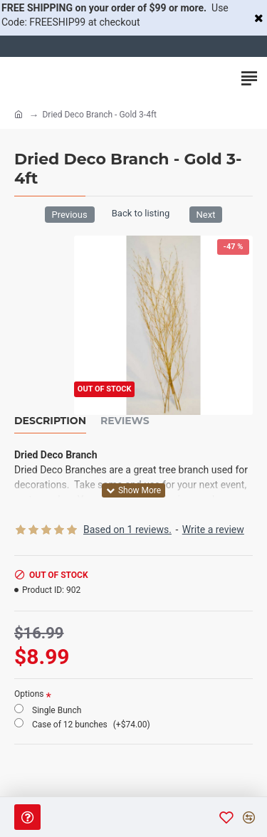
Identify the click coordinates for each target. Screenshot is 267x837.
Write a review (213, 529)
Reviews (125, 421)
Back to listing (140, 213)
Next (206, 214)
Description (50, 421)
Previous (70, 214)
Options (29, 694)
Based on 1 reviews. (127, 529)
